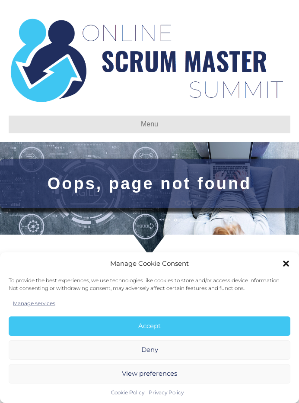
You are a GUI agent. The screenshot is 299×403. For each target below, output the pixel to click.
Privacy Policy (166, 392)
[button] (286, 263)
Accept (149, 326)
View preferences (149, 373)
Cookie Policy (127, 392)
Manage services (34, 303)
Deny (149, 349)
